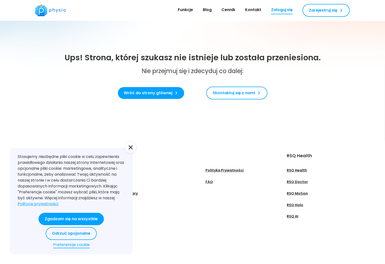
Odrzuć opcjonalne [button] (71, 233)
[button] (130, 147)
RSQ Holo (295, 204)
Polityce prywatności (38, 204)
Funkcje (185, 10)
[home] (50, 10)
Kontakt (253, 10)
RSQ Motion (297, 193)
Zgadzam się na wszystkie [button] (71, 219)
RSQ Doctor (297, 181)
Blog (207, 10)
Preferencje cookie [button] (71, 245)
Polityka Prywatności (225, 170)
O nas (126, 170)
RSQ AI (292, 216)
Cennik (228, 10)
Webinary (129, 193)
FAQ (209, 181)
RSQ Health (297, 170)
